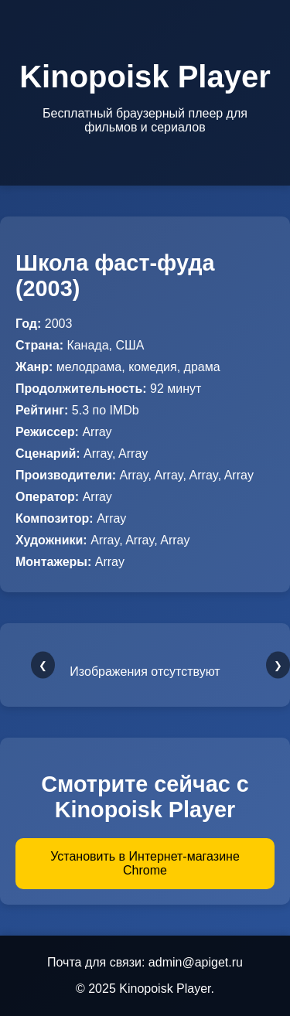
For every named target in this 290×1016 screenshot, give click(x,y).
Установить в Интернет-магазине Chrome (145, 863)
